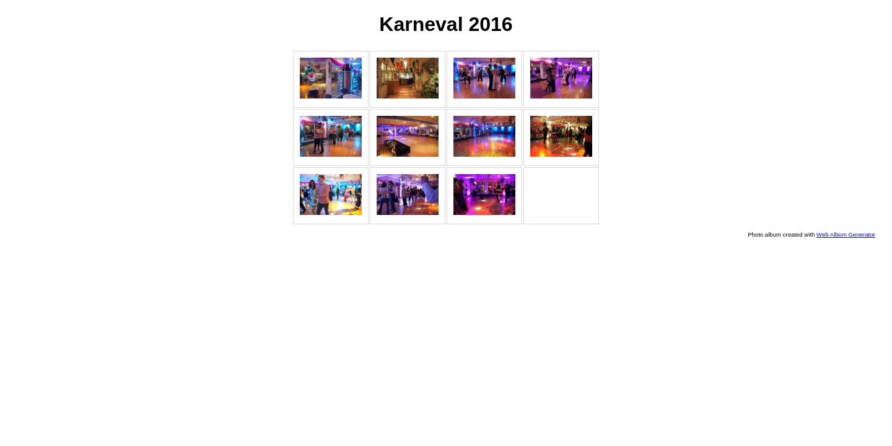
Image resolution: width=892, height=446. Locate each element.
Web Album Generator (845, 234)
